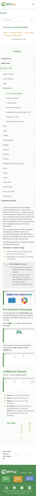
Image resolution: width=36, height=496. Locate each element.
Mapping (6, 145)
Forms (5, 168)
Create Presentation (12, 98)
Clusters (5, 177)
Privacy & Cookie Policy (14, 493)
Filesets (5, 173)
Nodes (5, 131)
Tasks (5, 126)
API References (8, 187)
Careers (30, 472)
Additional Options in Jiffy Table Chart (18, 112)
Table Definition (8, 140)
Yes (15, 455)
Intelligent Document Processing (13, 163)
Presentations (29, 32)
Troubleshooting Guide (8, 200)
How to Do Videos (8, 191)
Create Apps (21, 428)
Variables (6, 135)
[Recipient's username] (17, 19)
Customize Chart (11, 103)
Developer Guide (16, 32)
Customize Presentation (13, 107)
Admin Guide (5, 63)
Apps (4, 83)
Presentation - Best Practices (15, 121)
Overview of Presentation (13, 35)
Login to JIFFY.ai (8, 74)
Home (5, 32)
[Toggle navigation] (33, 4)
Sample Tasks (7, 196)
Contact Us (24, 472)
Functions (6, 154)
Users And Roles (8, 79)
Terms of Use (25, 493)
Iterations (6, 149)
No (26, 455)
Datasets (5, 159)
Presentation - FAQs (12, 117)
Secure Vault (7, 182)
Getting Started (6, 58)
